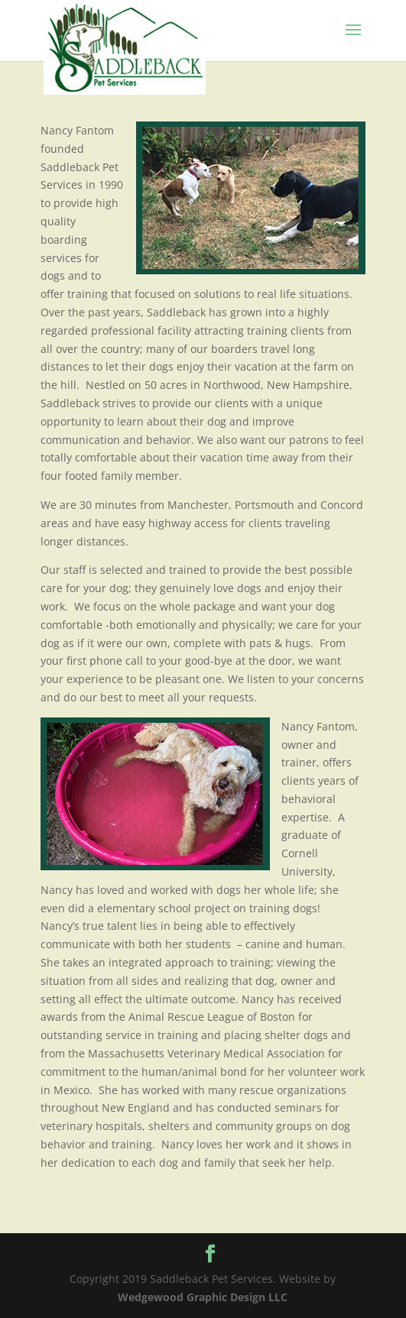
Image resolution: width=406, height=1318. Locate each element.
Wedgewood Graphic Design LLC (202, 1297)
